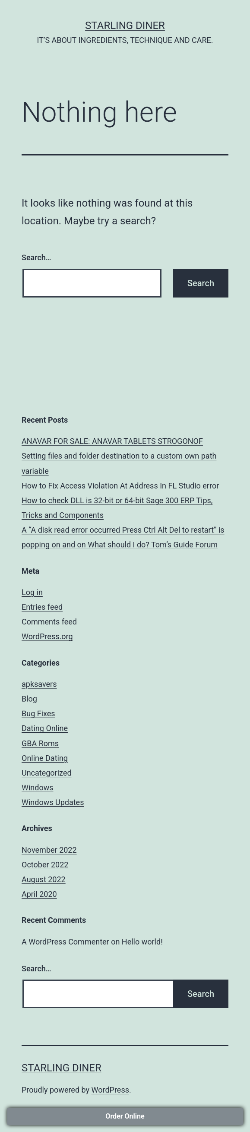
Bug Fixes (38, 713)
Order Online (124, 1116)
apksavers (39, 684)
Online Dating (45, 758)
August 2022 (44, 879)
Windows (38, 787)
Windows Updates (53, 802)
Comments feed (49, 621)
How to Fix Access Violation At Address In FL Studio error (120, 485)
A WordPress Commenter (65, 941)
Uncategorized (47, 772)
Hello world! (142, 941)
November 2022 (49, 849)
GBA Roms (40, 743)
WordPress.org (47, 636)
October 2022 (45, 864)
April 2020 (39, 894)
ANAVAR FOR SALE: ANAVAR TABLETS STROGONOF (112, 441)
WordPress (110, 1089)
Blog (29, 698)
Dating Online (45, 728)
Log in (32, 592)
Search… (36, 257)
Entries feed (42, 606)
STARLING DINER (125, 25)
